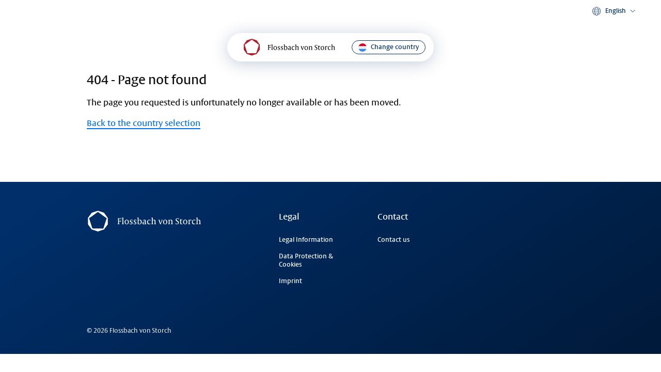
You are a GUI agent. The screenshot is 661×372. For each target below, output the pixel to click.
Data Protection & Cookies (306, 260)
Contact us (393, 239)
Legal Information (306, 239)
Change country (388, 47)
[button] (614, 11)
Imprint (290, 281)
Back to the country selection (143, 123)
